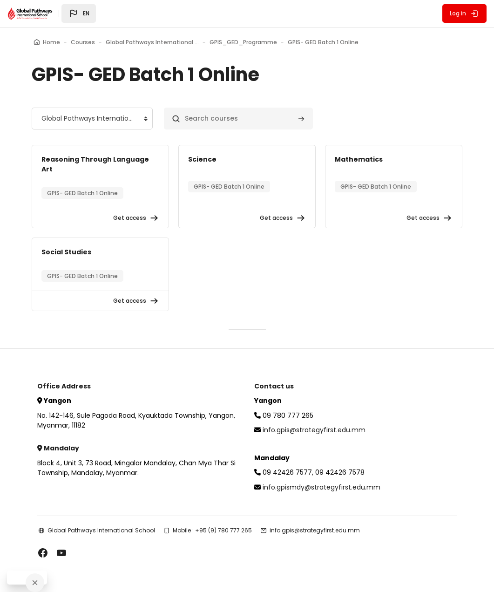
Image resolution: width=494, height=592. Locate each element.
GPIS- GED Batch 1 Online (82, 193)
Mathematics (359, 159)
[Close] (35, 582)
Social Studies (66, 252)
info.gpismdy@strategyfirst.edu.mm (321, 487)
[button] (78, 13)
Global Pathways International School (101, 530)
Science (202, 159)
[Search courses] (238, 118)
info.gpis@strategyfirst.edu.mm (314, 430)
